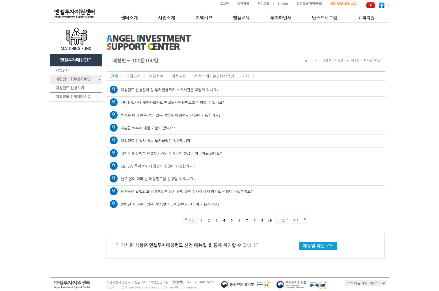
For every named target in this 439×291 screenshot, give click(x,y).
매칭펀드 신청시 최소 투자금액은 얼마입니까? (157, 141)
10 (270, 220)
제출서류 (178, 76)
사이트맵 (263, 3)
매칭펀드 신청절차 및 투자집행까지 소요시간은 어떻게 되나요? (170, 90)
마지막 (298, 220)
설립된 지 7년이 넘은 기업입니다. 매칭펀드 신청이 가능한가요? (170, 204)
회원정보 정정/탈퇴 (309, 3)
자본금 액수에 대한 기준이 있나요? (148, 128)
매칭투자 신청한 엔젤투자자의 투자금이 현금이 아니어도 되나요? (171, 153)
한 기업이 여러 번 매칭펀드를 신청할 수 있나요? (158, 179)
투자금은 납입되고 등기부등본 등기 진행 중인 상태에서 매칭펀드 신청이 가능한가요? (187, 192)
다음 (281, 220)
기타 (246, 76)
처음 (191, 220)
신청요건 (133, 76)
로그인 (224, 3)
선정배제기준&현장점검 (214, 76)
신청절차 (155, 76)
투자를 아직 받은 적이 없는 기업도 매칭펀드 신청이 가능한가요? (171, 115)
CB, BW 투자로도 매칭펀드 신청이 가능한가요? (158, 166)
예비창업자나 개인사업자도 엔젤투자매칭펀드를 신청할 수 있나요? (172, 103)
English (283, 3)
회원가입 (243, 3)
